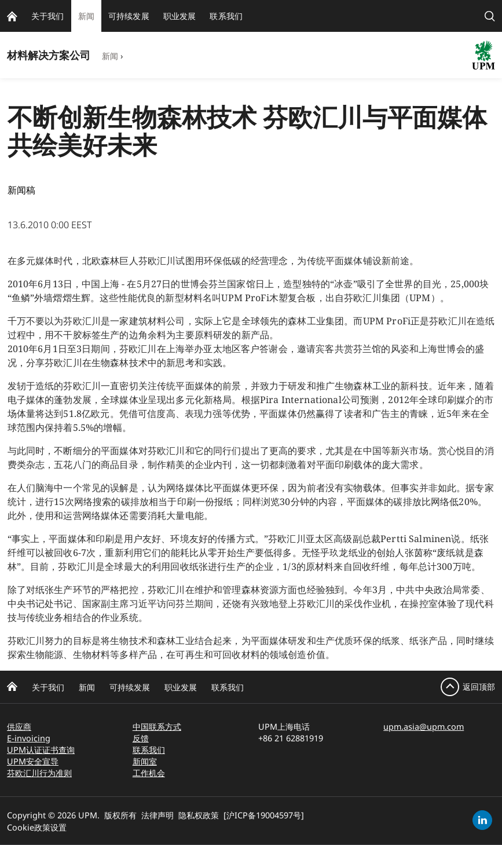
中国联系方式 (157, 726)
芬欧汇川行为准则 (39, 772)
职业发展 (180, 687)
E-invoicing (28, 738)
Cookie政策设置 (37, 827)
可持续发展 (129, 687)
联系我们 (227, 687)
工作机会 (149, 772)
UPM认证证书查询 (41, 749)
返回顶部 (479, 686)
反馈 (141, 738)
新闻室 (145, 761)
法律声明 (157, 815)
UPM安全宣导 (32, 761)
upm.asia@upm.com (423, 726)
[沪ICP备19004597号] (263, 815)
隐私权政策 (198, 815)
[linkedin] (482, 820)
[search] (490, 16)
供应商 (19, 726)
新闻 (110, 55)
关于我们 (48, 687)
